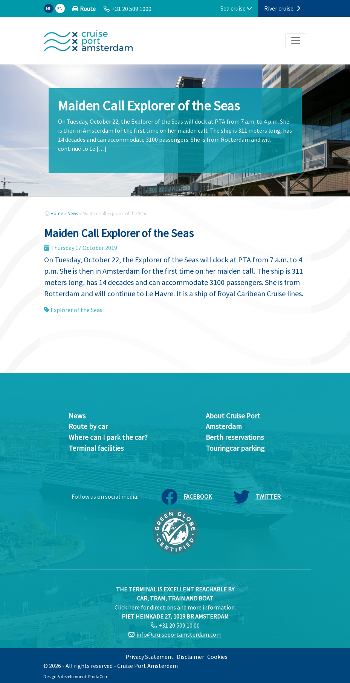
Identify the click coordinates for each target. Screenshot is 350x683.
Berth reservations (235, 437)
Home (56, 213)
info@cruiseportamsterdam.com (179, 634)
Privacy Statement (149, 656)
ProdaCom (98, 676)
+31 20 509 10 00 (179, 625)
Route (88, 9)
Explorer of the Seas (76, 310)
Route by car (88, 426)
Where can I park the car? (108, 437)
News (72, 213)
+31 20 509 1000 (131, 8)
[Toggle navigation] (295, 40)
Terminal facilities (96, 448)
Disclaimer (190, 656)
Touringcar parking (235, 448)
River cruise (282, 8)
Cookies (217, 656)
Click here (127, 607)
